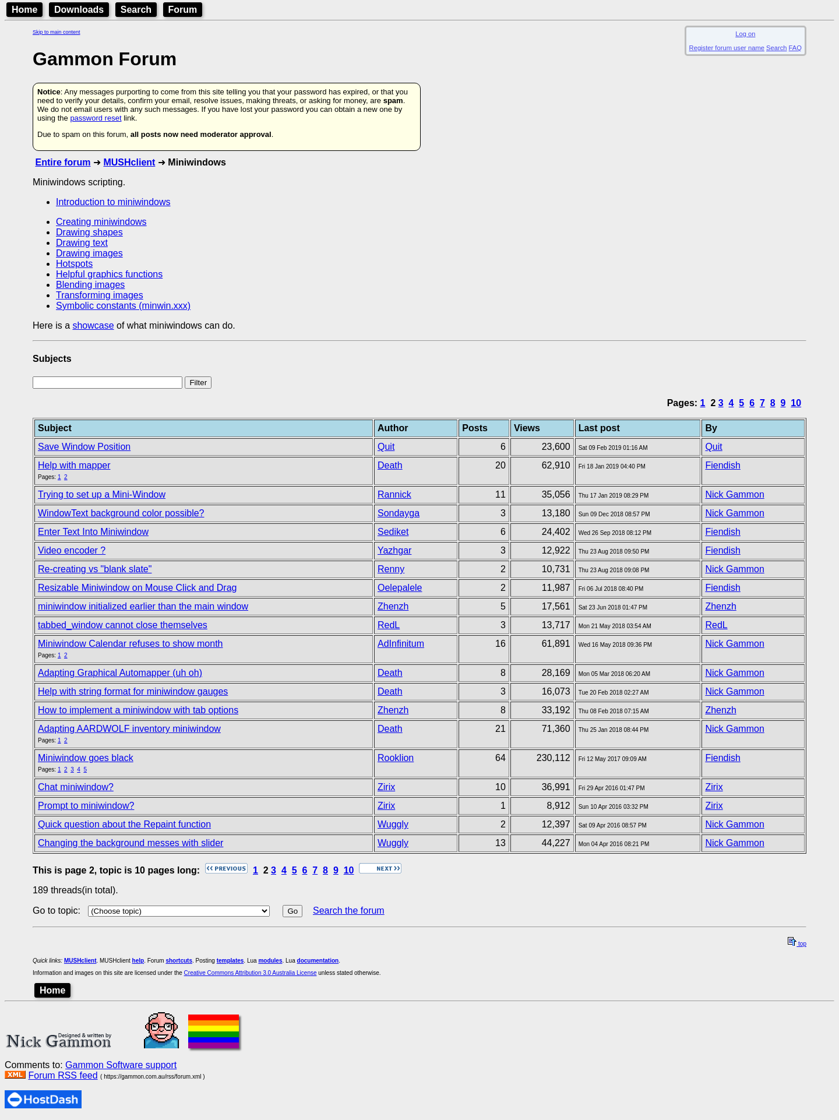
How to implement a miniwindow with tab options (138, 710)
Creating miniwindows (101, 222)
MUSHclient (129, 162)
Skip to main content (56, 32)
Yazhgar (394, 550)
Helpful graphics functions (109, 274)
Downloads (79, 10)
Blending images (90, 285)
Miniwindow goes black (85, 758)
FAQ (795, 47)
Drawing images (89, 253)
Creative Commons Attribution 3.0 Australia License (250, 973)
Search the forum (349, 910)
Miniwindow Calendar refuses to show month (130, 644)
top (797, 944)
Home (24, 10)
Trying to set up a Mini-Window (101, 494)
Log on (745, 33)
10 (796, 403)
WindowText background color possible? (121, 513)
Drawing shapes (89, 232)
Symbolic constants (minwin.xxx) (123, 306)
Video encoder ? (71, 550)
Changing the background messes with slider (130, 843)
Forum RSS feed (62, 1075)
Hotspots (74, 264)
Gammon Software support (121, 1065)
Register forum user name (726, 47)
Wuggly (393, 824)
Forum (183, 10)
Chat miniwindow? (76, 787)
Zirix (386, 787)
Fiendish (722, 465)
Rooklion (396, 758)
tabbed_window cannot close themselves (122, 625)
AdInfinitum (401, 644)
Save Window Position (84, 447)
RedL (389, 625)
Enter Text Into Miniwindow (93, 532)
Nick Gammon (734, 494)
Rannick (394, 494)
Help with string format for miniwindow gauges (133, 691)
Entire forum (62, 162)
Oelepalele (400, 588)
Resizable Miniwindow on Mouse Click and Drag (137, 588)
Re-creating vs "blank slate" (94, 569)
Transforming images (99, 295)
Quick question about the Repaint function (124, 824)
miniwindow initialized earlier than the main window (143, 606)
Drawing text (82, 243)
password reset (95, 118)
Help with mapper (74, 465)
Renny (391, 569)
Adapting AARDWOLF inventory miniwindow (129, 729)
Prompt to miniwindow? (86, 806)
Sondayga (399, 513)
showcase (93, 325)
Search (136, 10)
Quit (386, 447)
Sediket (393, 532)
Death (390, 465)
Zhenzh (393, 606)
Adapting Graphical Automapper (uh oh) (120, 673)
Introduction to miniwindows (113, 202)
